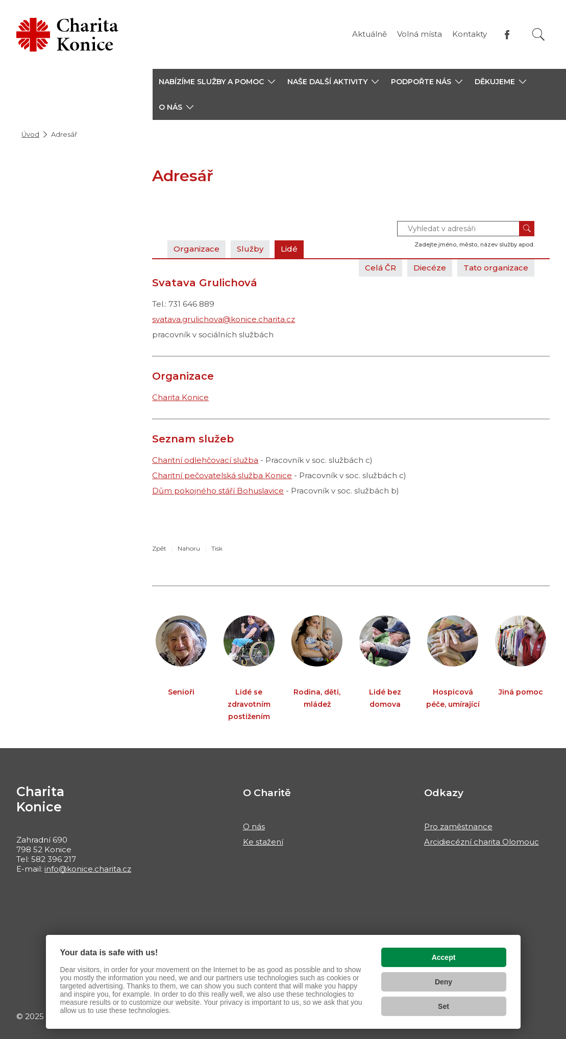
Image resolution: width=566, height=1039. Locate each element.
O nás (254, 826)
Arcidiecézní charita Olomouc (481, 842)
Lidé (289, 249)
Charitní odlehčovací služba (205, 460)
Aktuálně (369, 34)
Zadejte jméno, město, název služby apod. (474, 244)
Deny (443, 982)
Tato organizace (495, 268)
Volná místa (419, 34)
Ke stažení (263, 842)
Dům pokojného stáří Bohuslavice (218, 491)
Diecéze (429, 268)
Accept (444, 957)
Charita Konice (180, 397)
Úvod (30, 134)
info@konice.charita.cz (87, 869)
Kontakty (469, 34)
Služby (250, 249)
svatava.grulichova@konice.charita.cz (223, 319)
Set (443, 1006)
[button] (217, 81)
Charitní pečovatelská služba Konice (222, 475)
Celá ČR (380, 268)
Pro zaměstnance (458, 826)
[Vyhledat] (538, 34)
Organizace (196, 249)
